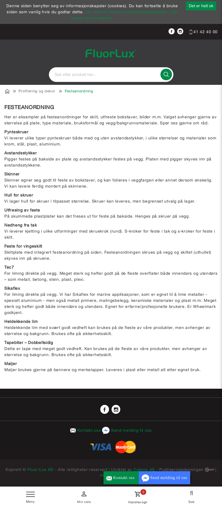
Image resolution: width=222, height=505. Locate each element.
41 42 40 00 (204, 31)
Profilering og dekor (36, 91)
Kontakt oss (86, 430)
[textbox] (111, 74)
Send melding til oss (127, 430)
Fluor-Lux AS (40, 469)
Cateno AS (144, 469)
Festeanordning (79, 91)
